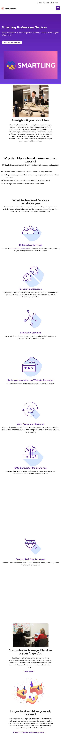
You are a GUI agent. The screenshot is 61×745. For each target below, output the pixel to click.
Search (47, 2)
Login (40, 2)
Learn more (28, 671)
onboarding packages (19, 248)
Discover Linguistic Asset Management (28, 732)
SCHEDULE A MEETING (12, 42)
